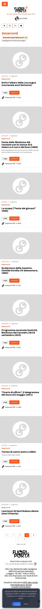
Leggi (5, 92)
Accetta (16, 604)
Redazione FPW (8, 97)
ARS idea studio (30, 582)
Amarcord (14, 92)
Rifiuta (26, 604)
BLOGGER (21, 18)
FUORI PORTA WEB (21, 587)
